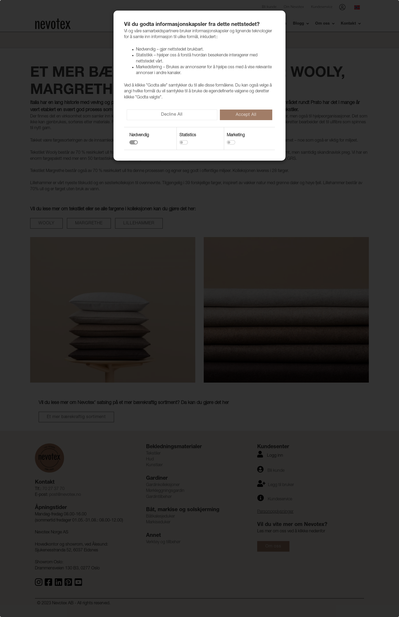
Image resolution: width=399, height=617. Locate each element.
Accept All (246, 115)
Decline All (172, 115)
